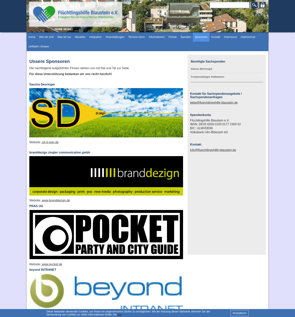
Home (31, 36)
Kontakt (215, 36)
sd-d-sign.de (50, 142)
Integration (95, 36)
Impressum (230, 36)
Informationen (157, 36)
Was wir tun (64, 36)
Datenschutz (248, 36)
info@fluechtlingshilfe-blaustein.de (213, 150)
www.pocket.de (51, 264)
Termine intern (136, 36)
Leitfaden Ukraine (38, 46)
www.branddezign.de (55, 200)
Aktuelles (80, 36)
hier (120, 314)
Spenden (186, 36)
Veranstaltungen (115, 36)
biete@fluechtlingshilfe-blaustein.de (214, 102)
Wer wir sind (46, 36)
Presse (172, 36)
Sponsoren (201, 36)
